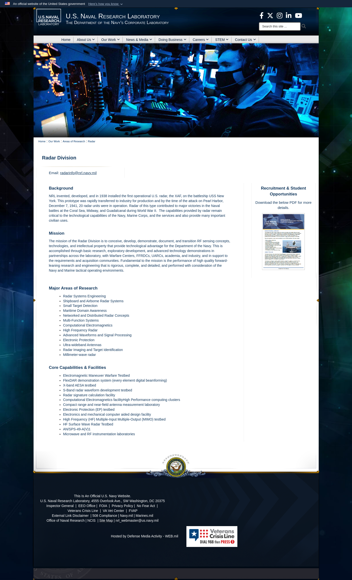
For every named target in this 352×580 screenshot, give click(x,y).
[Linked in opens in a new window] (288, 15)
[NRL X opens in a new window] (270, 15)
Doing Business (172, 40)
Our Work (110, 40)
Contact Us (245, 40)
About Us (86, 40)
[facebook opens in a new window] (262, 15)
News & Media (139, 40)
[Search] (280, 26)
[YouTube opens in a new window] (298, 15)
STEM (222, 40)
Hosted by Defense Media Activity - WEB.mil (144, 536)
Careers (201, 40)
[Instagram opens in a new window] (279, 15)
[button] (106, 3)
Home (66, 40)
